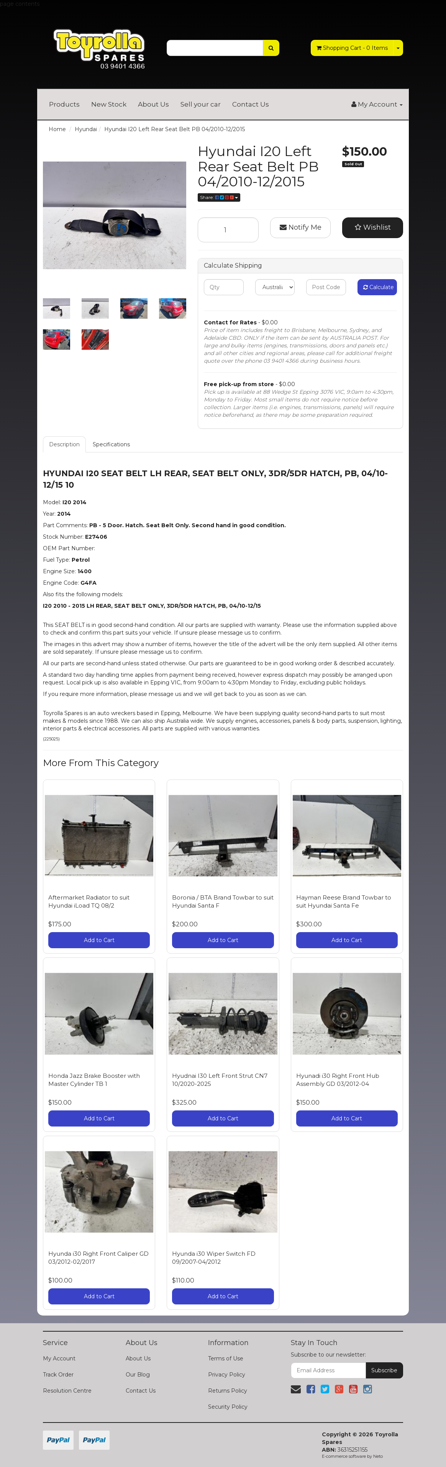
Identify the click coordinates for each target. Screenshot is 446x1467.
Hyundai (86, 129)
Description (64, 444)
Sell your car (200, 104)
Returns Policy (227, 1390)
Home (57, 129)
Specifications (111, 444)
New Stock (108, 104)
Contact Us (250, 104)
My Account (59, 1358)
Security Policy (228, 1406)
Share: (219, 197)
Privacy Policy (226, 1374)
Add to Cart (99, 940)
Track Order (58, 1374)
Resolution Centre (67, 1390)
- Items (352, 47)
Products (64, 104)
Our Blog (138, 1374)
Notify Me (300, 227)
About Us (153, 104)
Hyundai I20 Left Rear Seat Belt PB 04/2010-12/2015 (174, 129)
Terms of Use (225, 1358)
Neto (378, 1456)
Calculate (378, 287)
